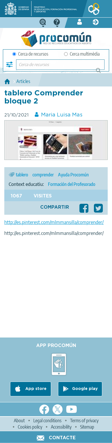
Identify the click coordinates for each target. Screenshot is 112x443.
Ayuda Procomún (73, 175)
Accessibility (61, 427)
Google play (85, 389)
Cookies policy (30, 427)
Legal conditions (47, 420)
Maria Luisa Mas (61, 115)
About (19, 420)
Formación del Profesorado (71, 184)
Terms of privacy (84, 420)
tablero (22, 175)
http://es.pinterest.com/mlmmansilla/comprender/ (54, 222)
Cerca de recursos (30, 54)
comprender (43, 175)
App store (35, 389)
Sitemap (87, 427)
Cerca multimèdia (82, 54)
